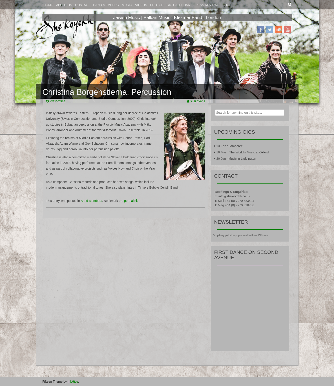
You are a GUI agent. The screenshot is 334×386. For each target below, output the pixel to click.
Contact (82, 5)
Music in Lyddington (242, 158)
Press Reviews (206, 5)
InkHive (73, 381)
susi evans (197, 101)
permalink (131, 201)
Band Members (106, 5)
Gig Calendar (178, 5)
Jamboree (236, 146)
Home (48, 5)
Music (127, 5)
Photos (156, 5)
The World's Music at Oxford (249, 152)
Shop (227, 5)
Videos (141, 5)
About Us (64, 5)
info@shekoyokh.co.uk (234, 196)
